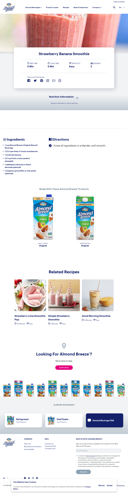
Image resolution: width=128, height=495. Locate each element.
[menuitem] (120, 7)
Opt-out (101, 485)
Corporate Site (50, 446)
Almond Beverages (32, 7)
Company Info (50, 448)
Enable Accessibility (119, 1)
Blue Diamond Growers (32, 446)
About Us (27, 444)
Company (96, 7)
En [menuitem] (120, 7)
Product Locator (52, 7)
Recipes (66, 7)
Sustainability (29, 449)
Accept (109, 485)
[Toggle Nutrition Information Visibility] (77, 98)
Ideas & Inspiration (81, 7)
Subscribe (83, 472)
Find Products (64, 367)
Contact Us (49, 444)
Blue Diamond (90, 456)
